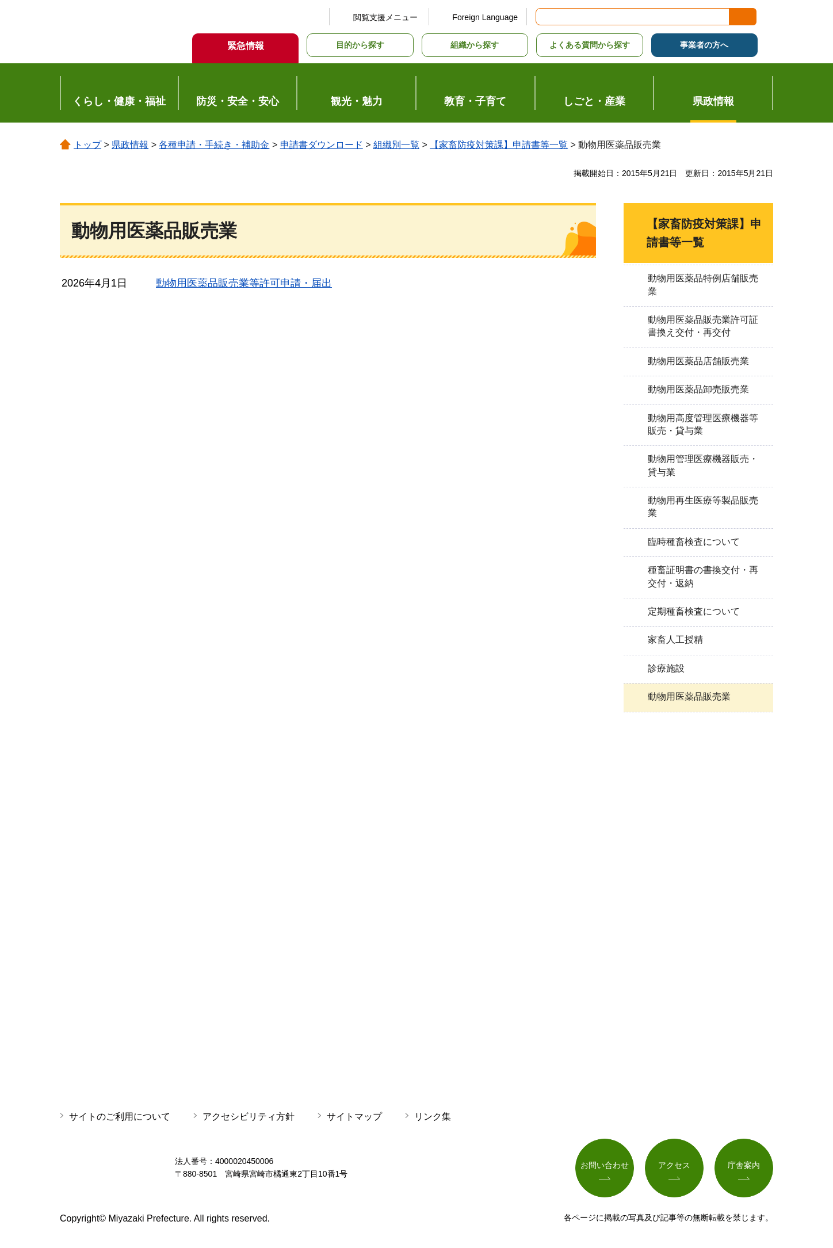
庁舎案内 (744, 1165)
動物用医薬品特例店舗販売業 (703, 284)
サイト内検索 (545, 16)
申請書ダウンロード (321, 145)
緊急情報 (245, 46)
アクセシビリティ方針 (248, 1116)
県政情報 (130, 145)
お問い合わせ (604, 1165)
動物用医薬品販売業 (689, 696)
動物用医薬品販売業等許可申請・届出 (244, 283)
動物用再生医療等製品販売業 (703, 506)
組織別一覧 (396, 145)
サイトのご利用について (119, 1116)
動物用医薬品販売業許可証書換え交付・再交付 (703, 326)
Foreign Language (485, 17)
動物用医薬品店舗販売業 (698, 361)
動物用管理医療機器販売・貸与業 (703, 465)
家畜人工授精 (675, 639)
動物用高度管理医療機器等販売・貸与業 (703, 424)
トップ (87, 145)
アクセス (674, 1165)
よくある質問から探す (589, 44)
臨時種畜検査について (694, 542)
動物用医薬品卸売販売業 (698, 389)
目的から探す (360, 44)
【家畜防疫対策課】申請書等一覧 (499, 145)
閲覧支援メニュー (385, 17)
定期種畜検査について (694, 611)
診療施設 (666, 668)
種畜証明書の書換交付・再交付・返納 (703, 576)
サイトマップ (354, 1116)
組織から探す (474, 44)
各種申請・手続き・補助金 (214, 145)
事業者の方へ (704, 44)
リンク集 (432, 1116)
